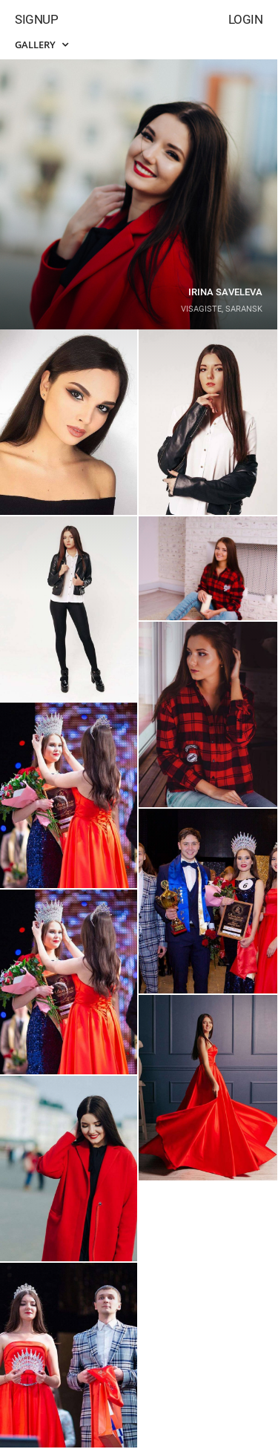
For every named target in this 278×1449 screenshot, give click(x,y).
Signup (36, 19)
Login (245, 19)
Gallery (41, 44)
